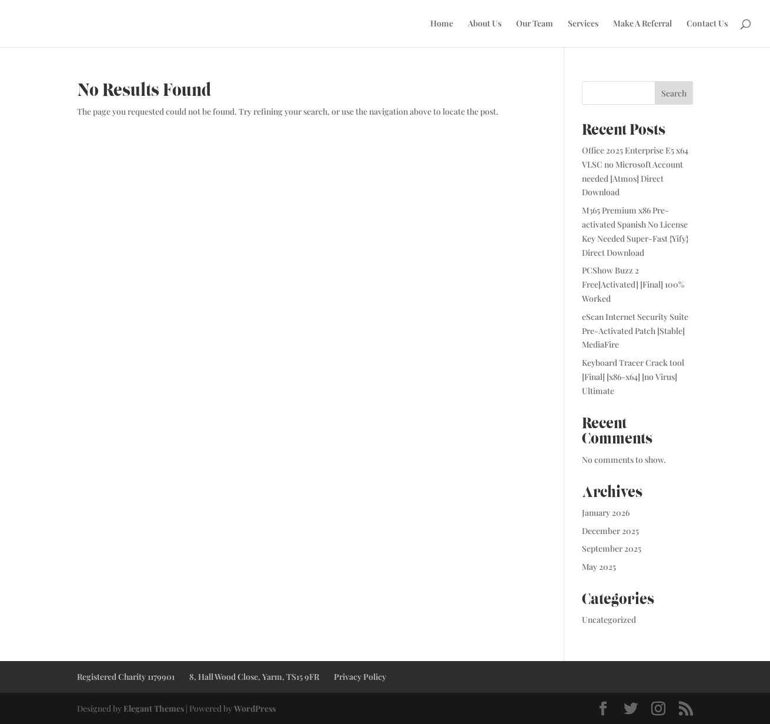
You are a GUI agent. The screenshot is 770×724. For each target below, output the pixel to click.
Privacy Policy (360, 676)
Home (441, 24)
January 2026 (606, 512)
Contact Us (707, 24)
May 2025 (599, 566)
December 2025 (610, 530)
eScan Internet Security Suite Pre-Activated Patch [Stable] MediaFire (635, 331)
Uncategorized (609, 619)
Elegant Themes (153, 708)
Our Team (534, 24)
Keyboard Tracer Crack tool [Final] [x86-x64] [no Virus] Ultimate (633, 376)
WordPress (255, 708)
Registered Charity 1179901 (126, 676)
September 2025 (611, 548)
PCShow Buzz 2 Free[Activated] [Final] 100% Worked (633, 284)
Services (583, 24)
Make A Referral (642, 24)
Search (674, 93)
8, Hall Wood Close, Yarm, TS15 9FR (254, 676)
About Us (484, 24)
